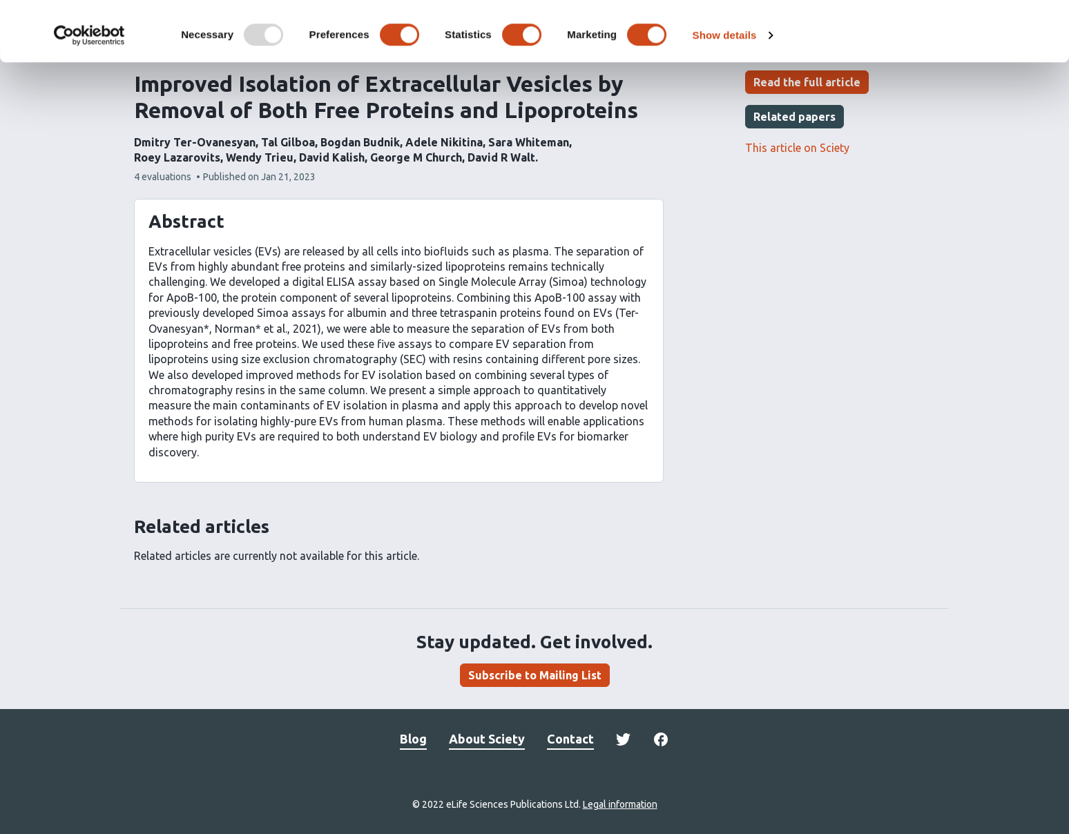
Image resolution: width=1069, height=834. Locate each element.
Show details (725, 95)
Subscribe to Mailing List (534, 675)
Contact (570, 739)
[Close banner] (1047, 21)
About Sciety (487, 739)
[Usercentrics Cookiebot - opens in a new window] (89, 95)
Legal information (620, 804)
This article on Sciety (797, 148)
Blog (413, 739)
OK (919, 33)
